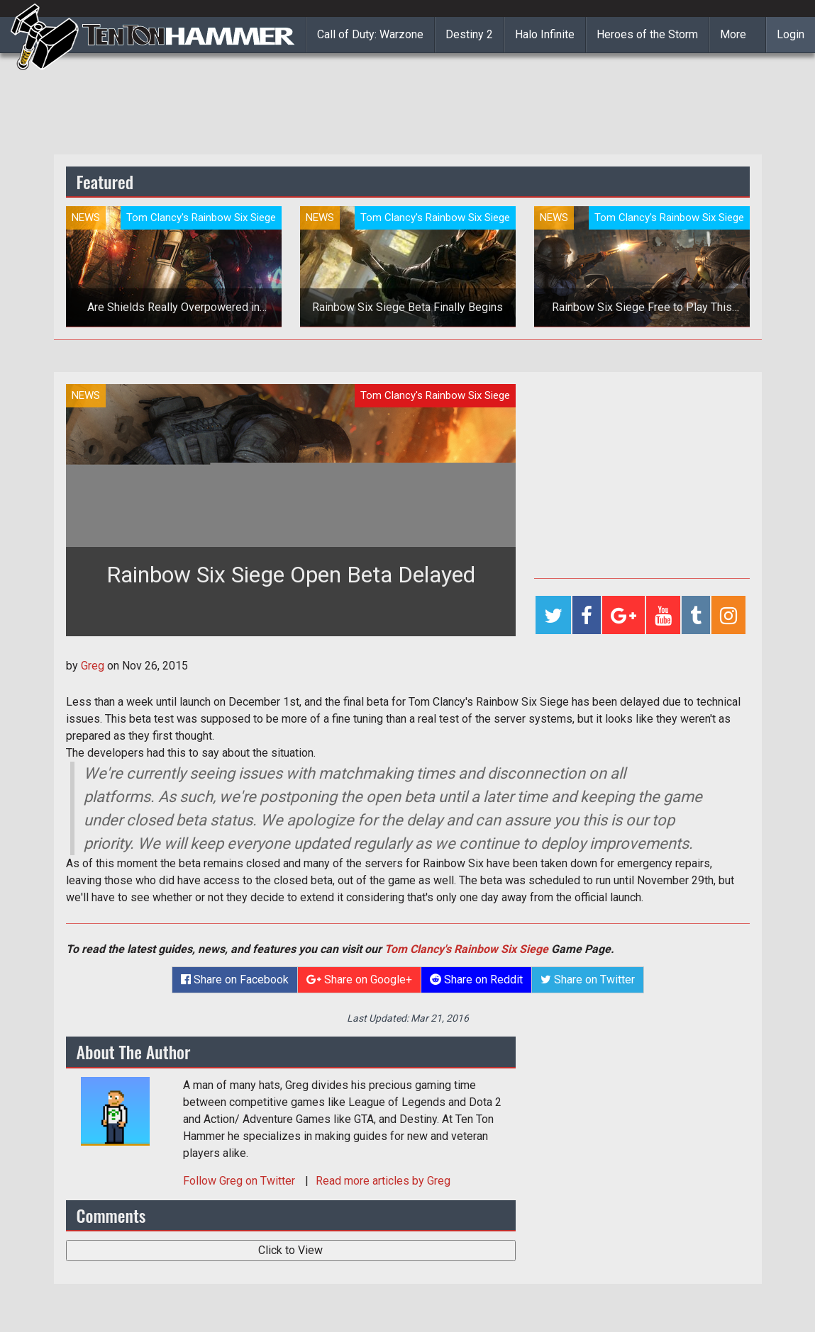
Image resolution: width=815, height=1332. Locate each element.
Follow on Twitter (240, 1180)
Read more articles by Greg (383, 1180)
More (733, 34)
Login (790, 34)
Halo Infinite (545, 34)
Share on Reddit (476, 979)
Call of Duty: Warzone (370, 34)
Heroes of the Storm (647, 34)
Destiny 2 (469, 34)
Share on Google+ (359, 979)
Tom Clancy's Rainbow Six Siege (466, 949)
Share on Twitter (587, 979)
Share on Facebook (235, 979)
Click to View (290, 1250)
